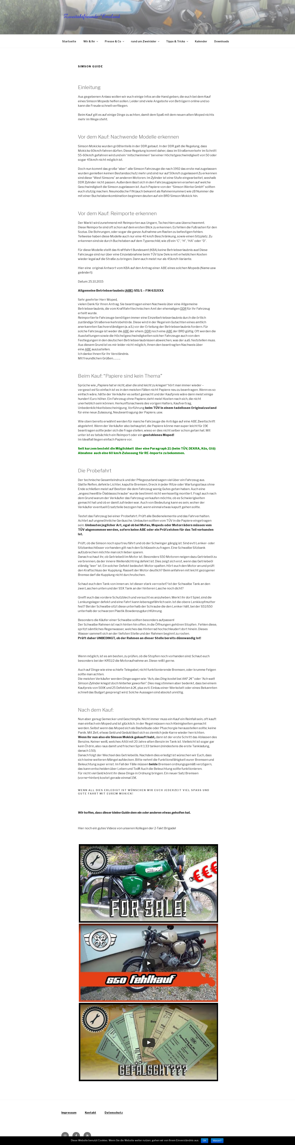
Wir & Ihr (91, 41)
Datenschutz (114, 1112)
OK (204, 1140)
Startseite (69, 41)
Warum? (217, 1140)
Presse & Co (115, 41)
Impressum (68, 1112)
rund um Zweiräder (145, 41)
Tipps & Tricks (177, 41)
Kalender (201, 41)
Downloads (221, 41)
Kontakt (90, 1112)
